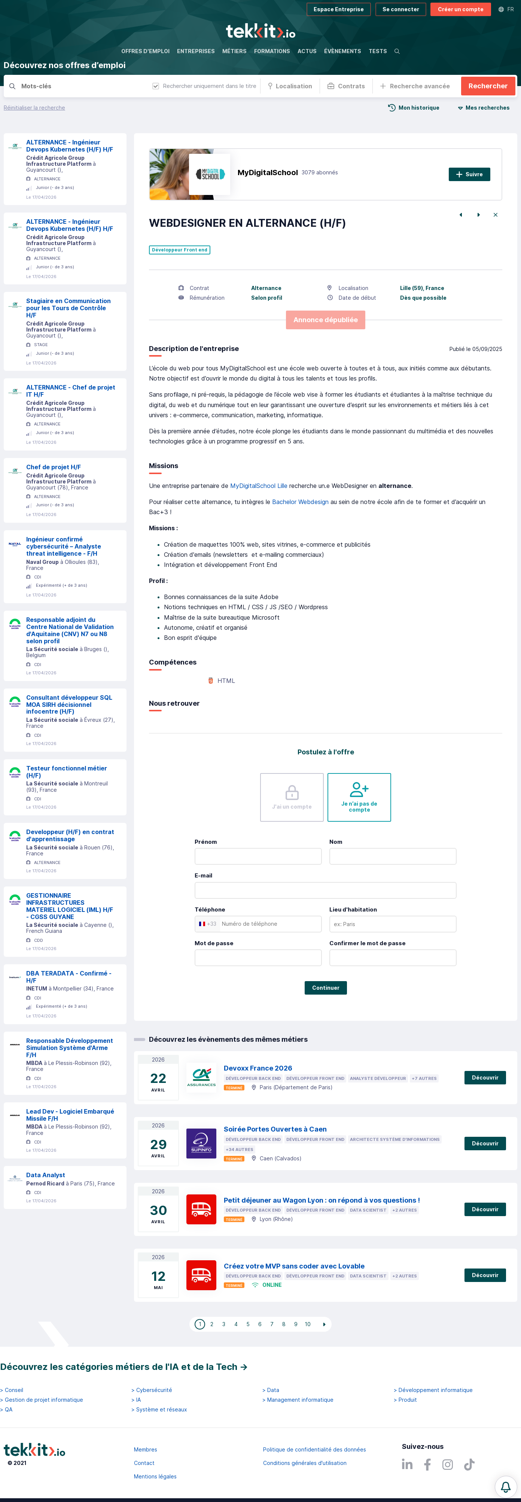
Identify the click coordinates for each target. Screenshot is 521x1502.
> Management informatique (297, 1400)
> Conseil (11, 1390)
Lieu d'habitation (353, 909)
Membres (145, 1449)
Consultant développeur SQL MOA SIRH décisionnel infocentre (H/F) (69, 704)
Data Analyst (45, 1175)
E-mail (203, 875)
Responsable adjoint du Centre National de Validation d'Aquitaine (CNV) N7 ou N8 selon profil (70, 630)
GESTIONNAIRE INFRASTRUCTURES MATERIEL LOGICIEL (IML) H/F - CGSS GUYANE (69, 906)
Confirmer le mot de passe (367, 943)
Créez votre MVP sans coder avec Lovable (294, 1266)
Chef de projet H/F (53, 467)
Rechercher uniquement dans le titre (204, 86)
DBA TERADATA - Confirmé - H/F (69, 977)
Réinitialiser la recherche (34, 107)
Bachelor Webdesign (300, 502)
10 (308, 1324)
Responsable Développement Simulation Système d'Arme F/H (69, 1048)
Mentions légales (155, 1476)
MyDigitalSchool (268, 172)
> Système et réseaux (159, 1410)
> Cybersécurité (151, 1390)
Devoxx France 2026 (258, 1068)
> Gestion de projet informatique (41, 1400)
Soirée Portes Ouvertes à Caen (275, 1129)
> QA (6, 1410)
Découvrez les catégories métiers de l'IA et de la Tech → (124, 1366)
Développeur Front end (179, 250)
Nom (335, 842)
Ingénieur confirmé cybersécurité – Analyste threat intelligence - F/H (63, 546)
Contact (144, 1463)
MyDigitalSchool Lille (258, 485)
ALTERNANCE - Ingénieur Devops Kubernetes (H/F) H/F (69, 145)
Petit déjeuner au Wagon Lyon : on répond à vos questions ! (322, 1200)
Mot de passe (214, 943)
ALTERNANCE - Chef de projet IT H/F (70, 391)
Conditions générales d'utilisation (305, 1463)
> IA (136, 1400)
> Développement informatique (433, 1390)
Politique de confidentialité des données (314, 1449)
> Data (270, 1390)
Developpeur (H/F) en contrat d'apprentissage (70, 835)
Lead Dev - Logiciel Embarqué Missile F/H (70, 1115)
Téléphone (210, 909)
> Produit (405, 1400)
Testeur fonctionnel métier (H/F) (66, 771)
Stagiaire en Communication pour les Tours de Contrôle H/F (68, 308)
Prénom (206, 842)
